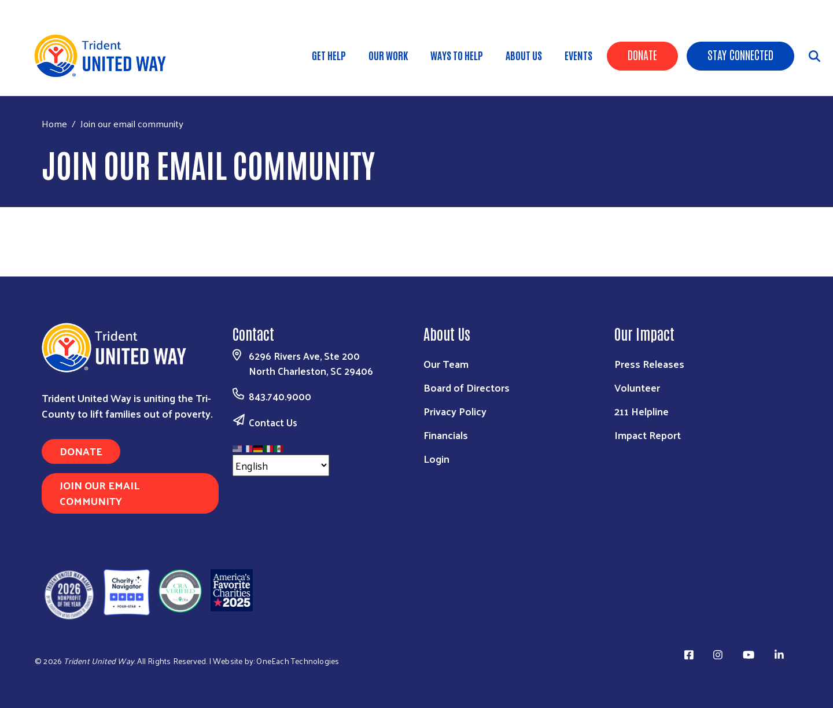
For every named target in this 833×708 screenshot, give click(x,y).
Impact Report (647, 435)
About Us (524, 55)
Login (436, 458)
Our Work (388, 55)
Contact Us (273, 422)
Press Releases (649, 364)
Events (578, 55)
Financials (445, 435)
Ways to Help (456, 55)
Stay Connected (740, 54)
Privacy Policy (454, 411)
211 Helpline (641, 411)
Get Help (329, 55)
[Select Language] (281, 465)
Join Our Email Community (99, 492)
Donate (642, 54)
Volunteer (637, 387)
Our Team (446, 364)
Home (54, 123)
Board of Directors (466, 387)
